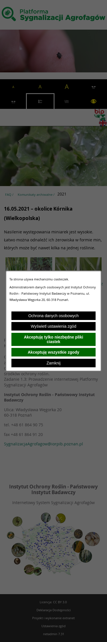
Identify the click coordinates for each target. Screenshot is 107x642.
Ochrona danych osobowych (53, 315)
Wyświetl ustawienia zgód (53, 326)
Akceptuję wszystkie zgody (53, 352)
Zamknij (53, 363)
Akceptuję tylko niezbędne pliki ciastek (53, 339)
